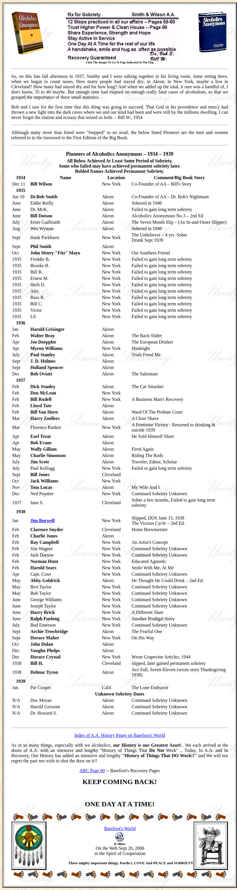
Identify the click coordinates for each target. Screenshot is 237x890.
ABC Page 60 (92, 770)
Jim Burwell (42, 520)
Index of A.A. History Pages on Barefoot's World (119, 735)
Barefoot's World (120, 828)
